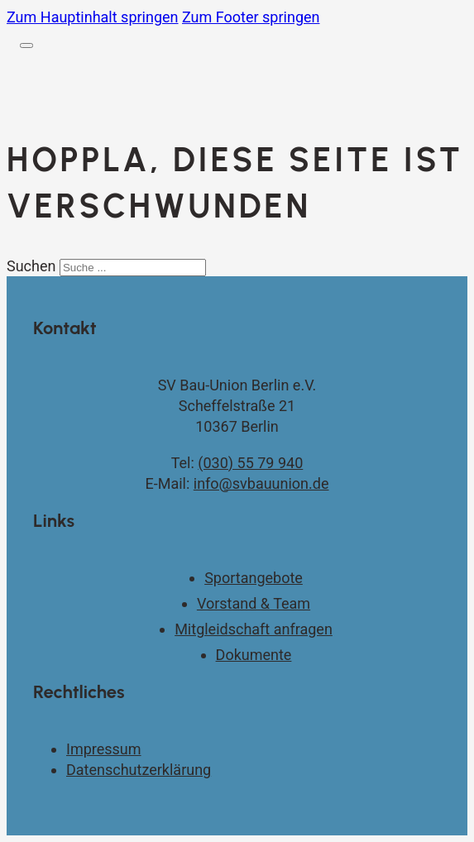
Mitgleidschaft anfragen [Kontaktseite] (254, 629)
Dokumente (254, 654)
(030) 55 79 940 (250, 462)
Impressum (103, 749)
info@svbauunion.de (261, 483)
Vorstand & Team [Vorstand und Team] (253, 603)
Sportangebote (253, 577)
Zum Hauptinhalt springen (93, 17)
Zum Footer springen (251, 17)
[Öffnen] (26, 45)
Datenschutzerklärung (138, 769)
